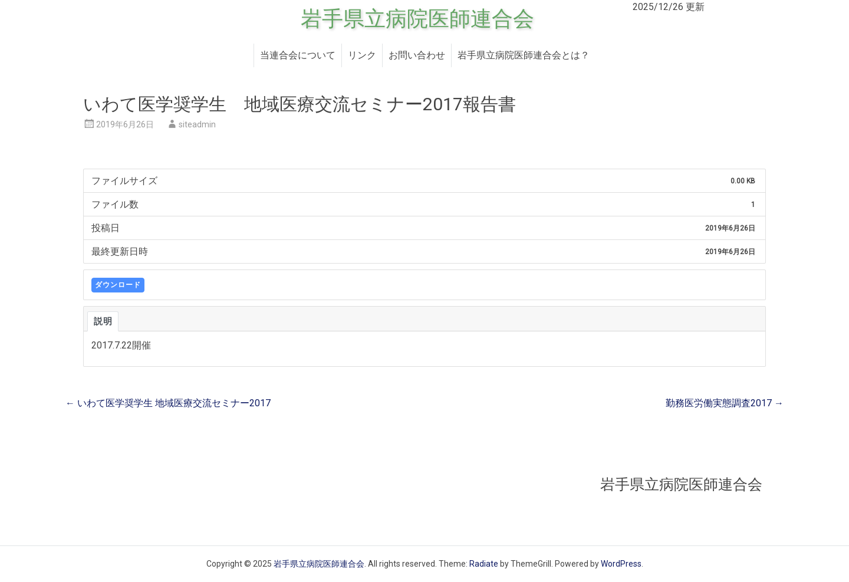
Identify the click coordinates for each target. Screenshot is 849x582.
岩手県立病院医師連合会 (417, 18)
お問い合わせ (417, 55)
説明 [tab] (103, 321)
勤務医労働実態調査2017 (725, 403)
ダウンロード (118, 285)
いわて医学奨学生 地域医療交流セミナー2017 (168, 403)
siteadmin (197, 124)
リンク (362, 55)
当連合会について (297, 55)
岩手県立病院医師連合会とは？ (524, 55)
